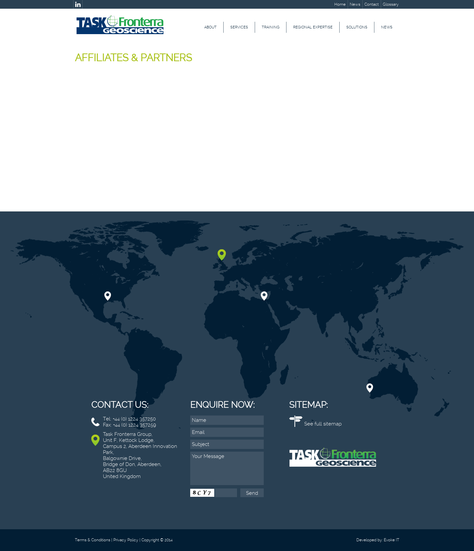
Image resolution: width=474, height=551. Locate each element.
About (210, 27)
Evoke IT (391, 540)
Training (270, 27)
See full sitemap (323, 424)
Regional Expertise (313, 27)
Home (340, 4)
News (355, 4)
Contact (371, 4)
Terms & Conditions (92, 540)
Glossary (391, 4)
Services (239, 27)
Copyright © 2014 (156, 540)
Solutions (356, 27)
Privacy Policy (125, 540)
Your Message (227, 468)
